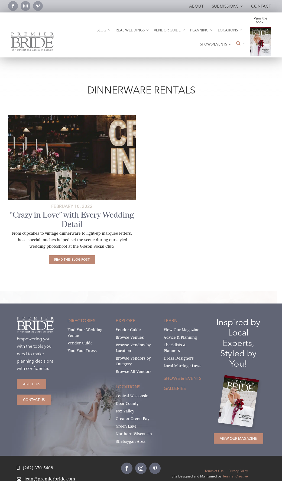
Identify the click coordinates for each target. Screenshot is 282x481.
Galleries (175, 388)
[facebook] (13, 6)
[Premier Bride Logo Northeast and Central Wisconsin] (32, 34)
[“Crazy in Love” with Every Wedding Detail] (72, 259)
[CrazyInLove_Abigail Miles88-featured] (72, 117)
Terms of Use (214, 471)
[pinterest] (38, 6)
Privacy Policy (238, 471)
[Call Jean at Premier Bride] (35, 468)
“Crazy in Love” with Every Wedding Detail (72, 219)
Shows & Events (183, 378)
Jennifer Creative (235, 476)
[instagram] (25, 6)
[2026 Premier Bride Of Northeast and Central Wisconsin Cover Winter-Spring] (260, 29)
